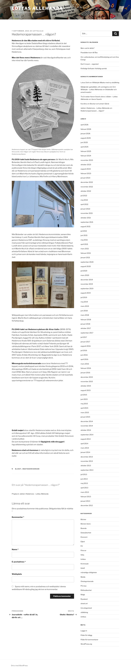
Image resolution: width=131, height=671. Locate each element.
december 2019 (87, 280)
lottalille (38, 31)
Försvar (83, 550)
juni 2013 (84, 479)
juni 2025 (84, 142)
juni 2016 (84, 355)
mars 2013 (85, 492)
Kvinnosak (85, 564)
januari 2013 (85, 501)
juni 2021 (84, 235)
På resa (83, 586)
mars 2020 (85, 275)
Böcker (83, 519)
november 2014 (87, 426)
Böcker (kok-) (86, 524)
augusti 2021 (85, 226)
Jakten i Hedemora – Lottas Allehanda (34, 494)
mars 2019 (85, 306)
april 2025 (84, 147)
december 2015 (87, 377)
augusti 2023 (86, 169)
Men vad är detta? (87, 48)
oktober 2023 (86, 165)
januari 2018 (85, 324)
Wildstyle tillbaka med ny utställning (105, 82)
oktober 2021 (86, 218)
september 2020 (87, 262)
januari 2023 (85, 178)
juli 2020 (84, 271)
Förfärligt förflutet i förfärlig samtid (94, 68)
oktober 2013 (86, 466)
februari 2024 (86, 156)
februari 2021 (86, 253)
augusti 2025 (86, 138)
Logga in (84, 631)
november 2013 (87, 461)
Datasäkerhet (86, 533)
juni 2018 (84, 311)
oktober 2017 (86, 328)
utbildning (84, 612)
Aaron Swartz (96, 99)
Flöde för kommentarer (89, 640)
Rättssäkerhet (86, 590)
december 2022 (87, 182)
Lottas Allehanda (37, 8)
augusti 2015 (86, 390)
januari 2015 (85, 417)
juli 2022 (84, 196)
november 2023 (87, 160)
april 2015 (84, 408)
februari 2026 (86, 129)
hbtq (82, 555)
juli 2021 (84, 231)
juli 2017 (84, 337)
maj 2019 (84, 302)
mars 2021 (85, 249)
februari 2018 (86, 320)
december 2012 (87, 505)
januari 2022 (85, 209)
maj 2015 (84, 404)
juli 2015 (84, 395)
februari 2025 (86, 151)
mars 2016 (85, 364)
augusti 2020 (86, 266)
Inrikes (83, 559)
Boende (84, 528)
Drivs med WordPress (19, 665)
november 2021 (87, 213)
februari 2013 (86, 497)
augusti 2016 (86, 346)
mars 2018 (85, 315)
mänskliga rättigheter (89, 572)
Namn (15, 549)
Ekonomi (84, 537)
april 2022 (84, 204)
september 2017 (87, 333)
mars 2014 (85, 448)
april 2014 (84, 443)
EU (82, 546)
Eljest (18, 469)
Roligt (83, 595)
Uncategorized (86, 608)
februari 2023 (86, 173)
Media (83, 577)
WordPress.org (86, 644)
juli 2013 (84, 474)
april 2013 (84, 488)
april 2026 (84, 125)
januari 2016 (85, 373)
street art (84, 603)
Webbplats (17, 574)
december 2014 (87, 421)
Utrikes (83, 617)
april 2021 (84, 244)
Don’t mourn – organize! (90, 64)
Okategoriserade (31, 469)
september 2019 (87, 288)
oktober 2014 (86, 430)
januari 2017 (85, 342)
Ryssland (84, 599)
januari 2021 (85, 257)
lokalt (83, 568)
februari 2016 (86, 368)
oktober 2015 (86, 386)
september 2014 (87, 435)
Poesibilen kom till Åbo (89, 53)
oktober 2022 (86, 191)
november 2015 (87, 381)
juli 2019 (84, 297)
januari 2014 (85, 452)
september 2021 (87, 222)
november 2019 (87, 284)
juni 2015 (84, 399)
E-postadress (19, 562)
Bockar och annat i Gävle (99, 104)
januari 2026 (85, 133)
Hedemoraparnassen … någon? (92, 111)
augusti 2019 (86, 293)
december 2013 (87, 457)
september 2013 (87, 470)
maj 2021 (84, 240)
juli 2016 (84, 350)
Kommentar (18, 517)
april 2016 (84, 359)
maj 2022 (84, 200)
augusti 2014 (86, 439)
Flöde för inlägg (86, 635)
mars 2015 (85, 412)
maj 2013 (84, 483)
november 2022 (87, 187)
